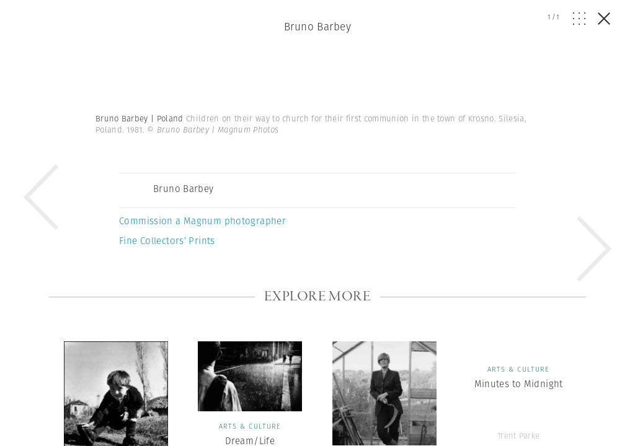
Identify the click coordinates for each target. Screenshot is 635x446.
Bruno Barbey (317, 26)
